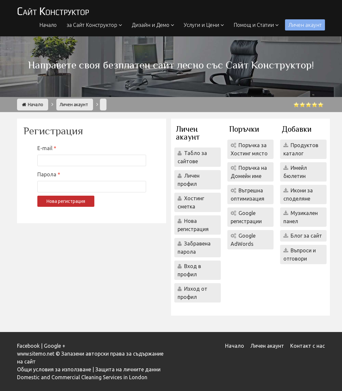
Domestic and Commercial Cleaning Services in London (82, 377)
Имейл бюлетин (295, 172)
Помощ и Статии (256, 25)
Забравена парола (194, 248)
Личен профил (189, 180)
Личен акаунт (305, 25)
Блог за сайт (305, 236)
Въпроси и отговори (299, 254)
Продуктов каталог (300, 149)
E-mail (45, 148)
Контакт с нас (307, 346)
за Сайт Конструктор (94, 25)
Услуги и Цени (204, 25)
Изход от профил (192, 293)
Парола (47, 174)
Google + (54, 346)
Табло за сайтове (192, 157)
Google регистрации (246, 217)
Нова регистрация (66, 201)
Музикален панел (300, 217)
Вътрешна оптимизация (247, 194)
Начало (48, 25)
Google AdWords (243, 240)
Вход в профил (189, 270)
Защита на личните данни (128, 369)
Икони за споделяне (298, 194)
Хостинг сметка (191, 202)
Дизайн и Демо (153, 25)
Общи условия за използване (54, 369)
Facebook (28, 346)
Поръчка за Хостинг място (249, 149)
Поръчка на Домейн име (249, 172)
